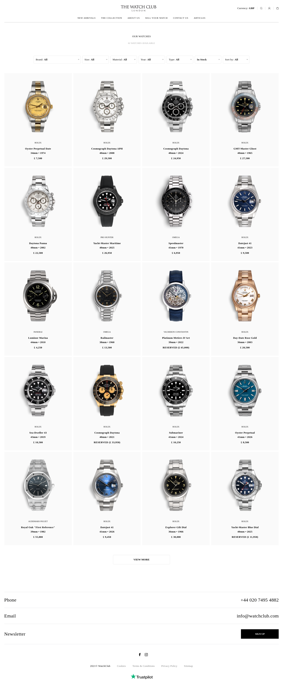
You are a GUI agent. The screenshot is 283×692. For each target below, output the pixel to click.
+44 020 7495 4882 (260, 600)
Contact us (180, 18)
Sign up (260, 634)
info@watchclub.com (258, 615)
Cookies (121, 665)
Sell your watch (156, 18)
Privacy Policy (169, 665)
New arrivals (86, 18)
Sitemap (188, 665)
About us (134, 18)
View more (141, 559)
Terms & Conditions (143, 665)
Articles (200, 18)
